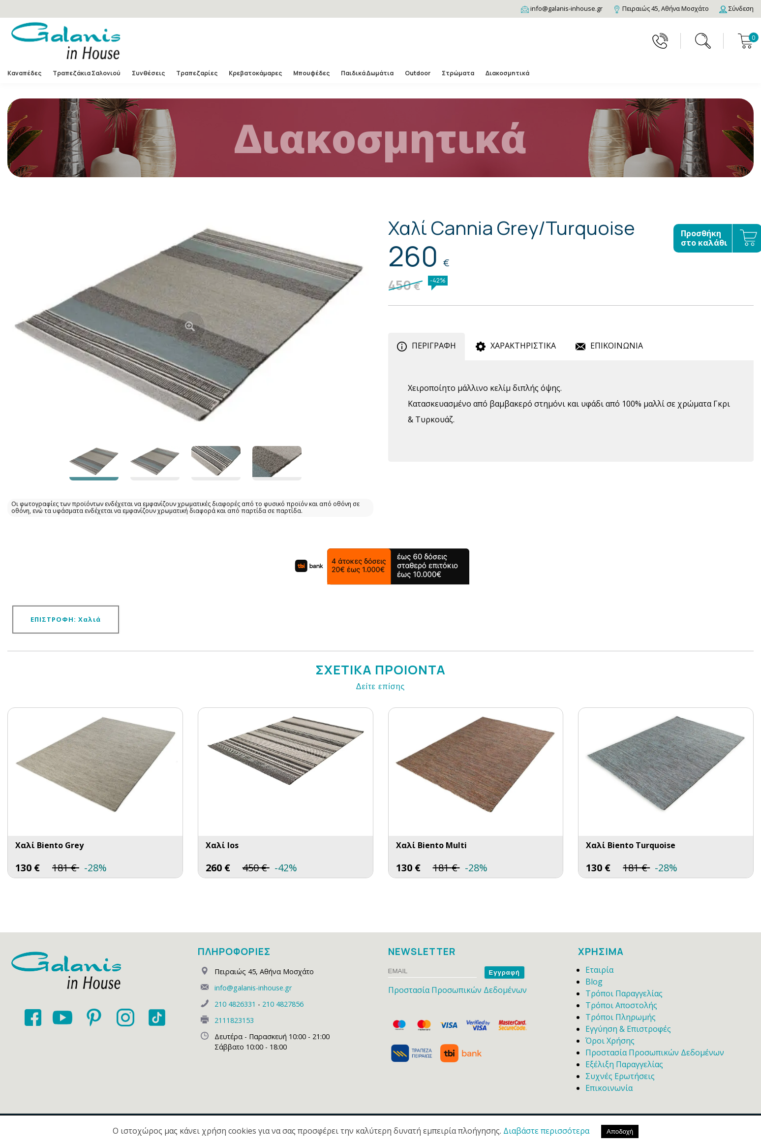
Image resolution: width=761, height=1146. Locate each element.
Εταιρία (599, 969)
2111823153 (234, 1020)
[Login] (736, 8)
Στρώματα (458, 73)
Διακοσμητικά (507, 73)
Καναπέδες (24, 73)
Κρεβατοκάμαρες (255, 73)
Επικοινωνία (609, 1087)
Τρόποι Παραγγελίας (624, 993)
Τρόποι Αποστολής (621, 1005)
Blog (594, 981)
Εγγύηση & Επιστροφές (628, 1028)
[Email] (562, 8)
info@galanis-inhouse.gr (253, 987)
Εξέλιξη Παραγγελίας (624, 1064)
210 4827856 (283, 1004)
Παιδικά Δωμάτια (367, 73)
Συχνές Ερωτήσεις (620, 1076)
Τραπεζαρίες (196, 73)
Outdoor (417, 73)
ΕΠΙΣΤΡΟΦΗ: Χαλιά (65, 619)
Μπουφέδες (311, 73)
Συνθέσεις (148, 73)
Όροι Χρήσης (610, 1040)
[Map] (661, 8)
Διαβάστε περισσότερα (546, 1130)
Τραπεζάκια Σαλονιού (87, 73)
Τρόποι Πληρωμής (620, 1017)
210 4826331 (235, 1004)
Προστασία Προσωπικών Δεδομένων (457, 990)
